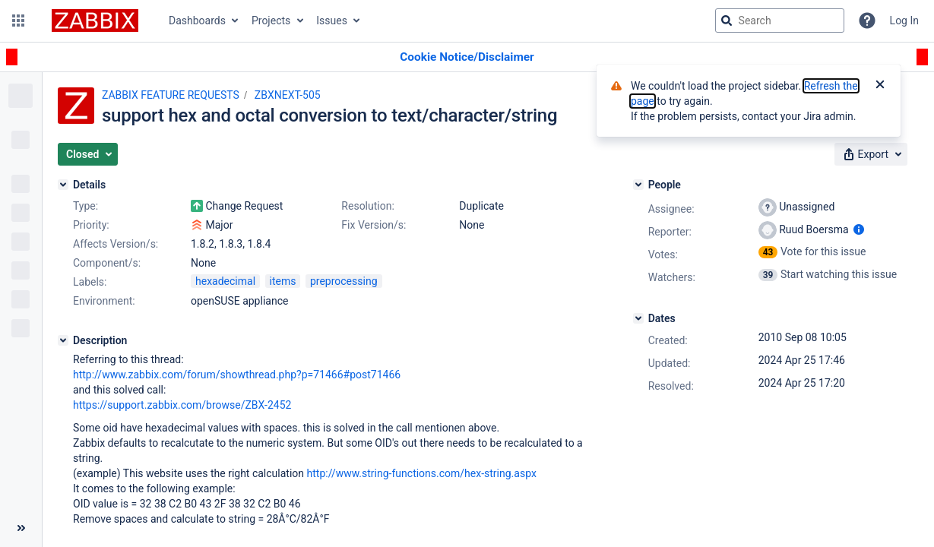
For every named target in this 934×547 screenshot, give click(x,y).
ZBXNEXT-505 (288, 95)
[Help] (867, 20)
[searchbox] (779, 20)
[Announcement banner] (467, 57)
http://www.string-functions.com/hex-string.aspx (422, 473)
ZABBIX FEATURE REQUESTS (170, 95)
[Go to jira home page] (95, 20)
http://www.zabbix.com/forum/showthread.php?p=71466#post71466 (237, 374)
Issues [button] (331, 20)
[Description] (63, 340)
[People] (638, 184)
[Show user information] (859, 229)
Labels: (89, 282)
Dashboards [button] (197, 20)
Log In (904, 20)
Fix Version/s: (373, 225)
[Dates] (638, 318)
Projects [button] (271, 20)
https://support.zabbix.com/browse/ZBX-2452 (182, 405)
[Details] (63, 184)
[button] (18, 20)
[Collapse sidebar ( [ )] (21, 528)
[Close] (880, 85)
